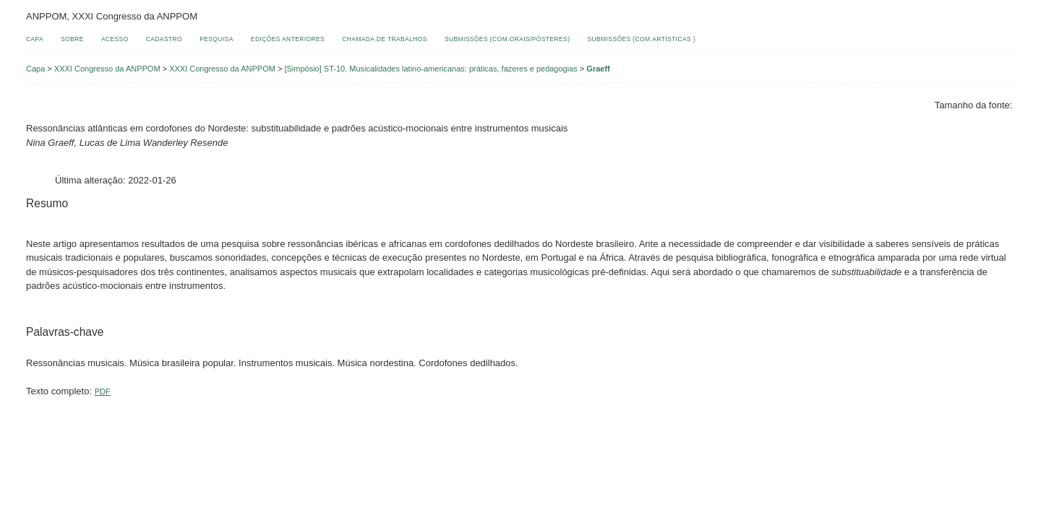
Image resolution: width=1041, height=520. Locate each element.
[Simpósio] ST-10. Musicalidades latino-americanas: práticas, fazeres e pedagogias (430, 68)
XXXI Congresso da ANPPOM (107, 68)
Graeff (597, 68)
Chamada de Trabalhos (384, 39)
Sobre (72, 39)
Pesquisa (217, 39)
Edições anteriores (288, 39)
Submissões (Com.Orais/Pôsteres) (507, 39)
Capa (34, 39)
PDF (103, 391)
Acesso (115, 39)
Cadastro (164, 39)
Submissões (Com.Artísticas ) (642, 39)
